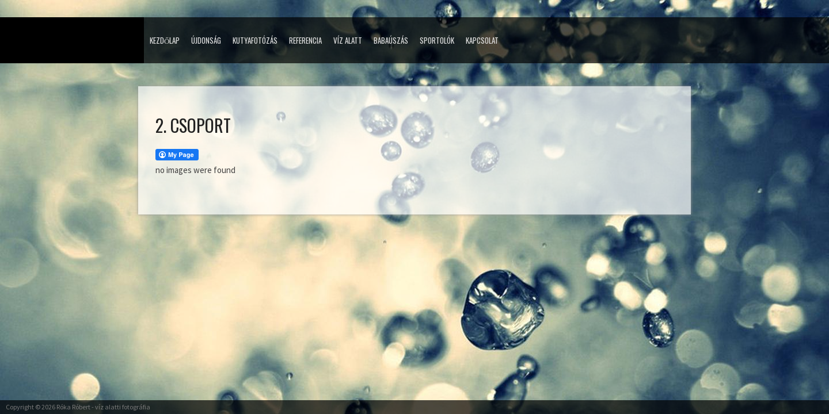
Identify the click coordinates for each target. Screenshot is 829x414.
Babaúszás (391, 40)
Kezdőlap (165, 40)
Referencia (305, 40)
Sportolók (437, 40)
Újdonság (206, 40)
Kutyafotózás (255, 40)
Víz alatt (347, 40)
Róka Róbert (73, 406)
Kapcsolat (482, 40)
